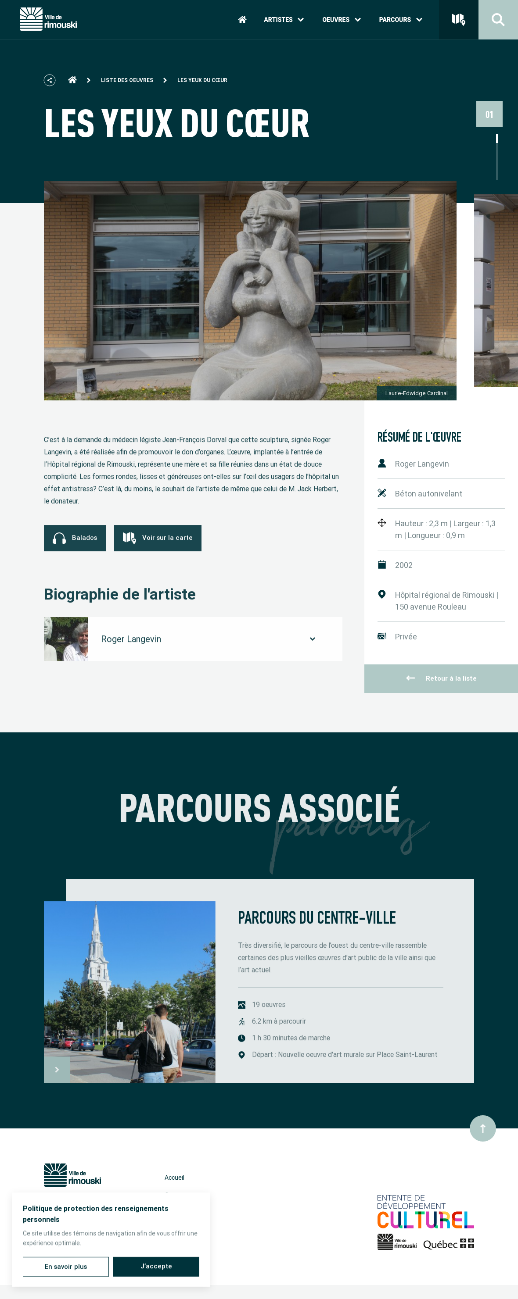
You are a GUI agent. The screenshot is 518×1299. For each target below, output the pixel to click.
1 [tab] (497, 138)
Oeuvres (341, 19)
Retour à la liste (441, 678)
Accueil (174, 1177)
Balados (75, 547)
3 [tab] (497, 156)
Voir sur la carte (158, 547)
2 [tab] (497, 147)
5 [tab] (497, 175)
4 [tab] (497, 166)
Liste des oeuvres (127, 80)
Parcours (400, 19)
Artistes (284, 19)
